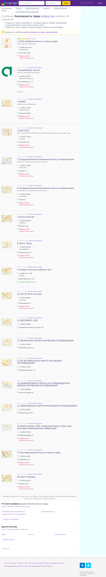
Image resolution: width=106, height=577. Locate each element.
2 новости (20, 92)
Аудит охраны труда (47, 511)
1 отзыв (33, 39)
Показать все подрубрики (11, 519)
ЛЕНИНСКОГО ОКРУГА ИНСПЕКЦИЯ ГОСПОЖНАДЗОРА (45, 340)
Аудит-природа (26, 476)
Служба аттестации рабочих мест (34, 269)
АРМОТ (21, 101)
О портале (13, 563)
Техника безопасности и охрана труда (13, 514)
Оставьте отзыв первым (35, 67)
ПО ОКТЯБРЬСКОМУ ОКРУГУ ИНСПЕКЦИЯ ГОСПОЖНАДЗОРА (39, 361)
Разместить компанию (86, 3)
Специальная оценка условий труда (12, 511)
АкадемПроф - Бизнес (28, 70)
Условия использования (36, 563)
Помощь (6, 563)
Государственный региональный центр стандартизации (45, 159)
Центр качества (25, 216)
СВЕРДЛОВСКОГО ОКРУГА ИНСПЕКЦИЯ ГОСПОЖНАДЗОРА (47, 405)
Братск (3, 534)
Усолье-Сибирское (60, 534)
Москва (6, 566)
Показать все (5, 548)
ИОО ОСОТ (23, 130)
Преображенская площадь (19, 566)
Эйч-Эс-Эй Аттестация (29, 294)
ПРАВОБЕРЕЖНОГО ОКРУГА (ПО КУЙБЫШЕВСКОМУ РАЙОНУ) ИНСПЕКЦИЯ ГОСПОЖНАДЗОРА (43, 384)
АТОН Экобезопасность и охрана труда (37, 41)
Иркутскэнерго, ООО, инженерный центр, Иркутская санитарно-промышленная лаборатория (44, 427)
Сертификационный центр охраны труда (38, 452)
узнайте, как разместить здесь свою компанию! (40, 32)
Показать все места (9, 539)
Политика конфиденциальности (54, 563)
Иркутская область (14, 529)
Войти (100, 3)
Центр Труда (24, 243)
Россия (4, 529)
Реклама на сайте (23, 563)
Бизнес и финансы (8, 506)
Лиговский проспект (46, 566)
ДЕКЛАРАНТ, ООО (27, 320)
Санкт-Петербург (33, 566)
